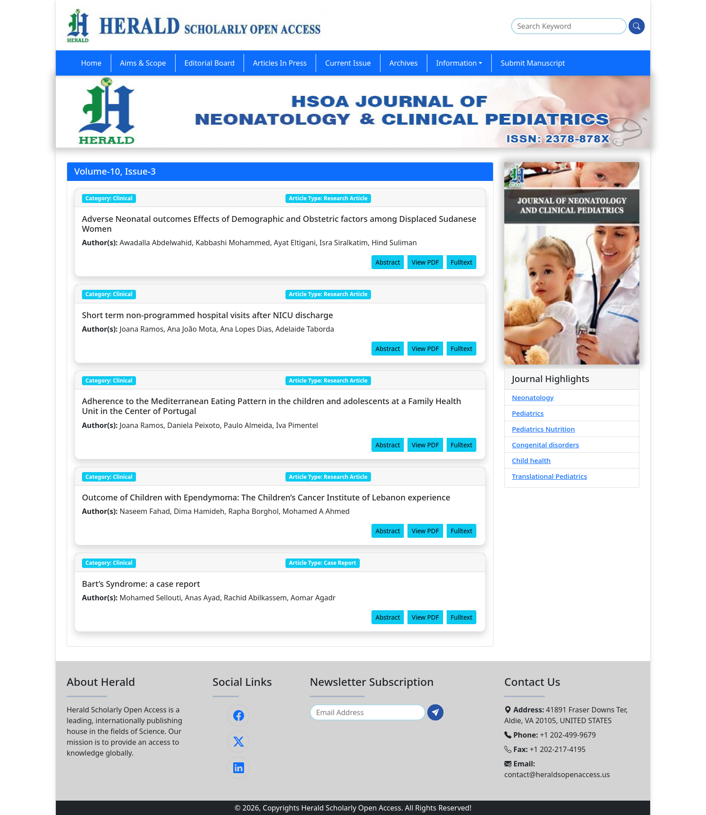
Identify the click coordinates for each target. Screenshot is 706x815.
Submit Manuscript (533, 63)
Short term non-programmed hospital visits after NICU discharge (207, 315)
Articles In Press (280, 63)
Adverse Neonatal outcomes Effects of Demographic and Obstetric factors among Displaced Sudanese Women (279, 223)
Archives (403, 63)
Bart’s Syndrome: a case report (141, 583)
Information (456, 63)
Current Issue (348, 63)
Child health (531, 460)
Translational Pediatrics (549, 476)
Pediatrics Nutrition (543, 428)
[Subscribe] (435, 712)
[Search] (637, 26)
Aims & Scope (143, 63)
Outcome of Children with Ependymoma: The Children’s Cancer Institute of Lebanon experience (266, 497)
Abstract (388, 262)
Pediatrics (528, 413)
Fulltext (461, 262)
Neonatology (533, 397)
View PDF (425, 262)
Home (91, 63)
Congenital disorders (545, 444)
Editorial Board (210, 63)
